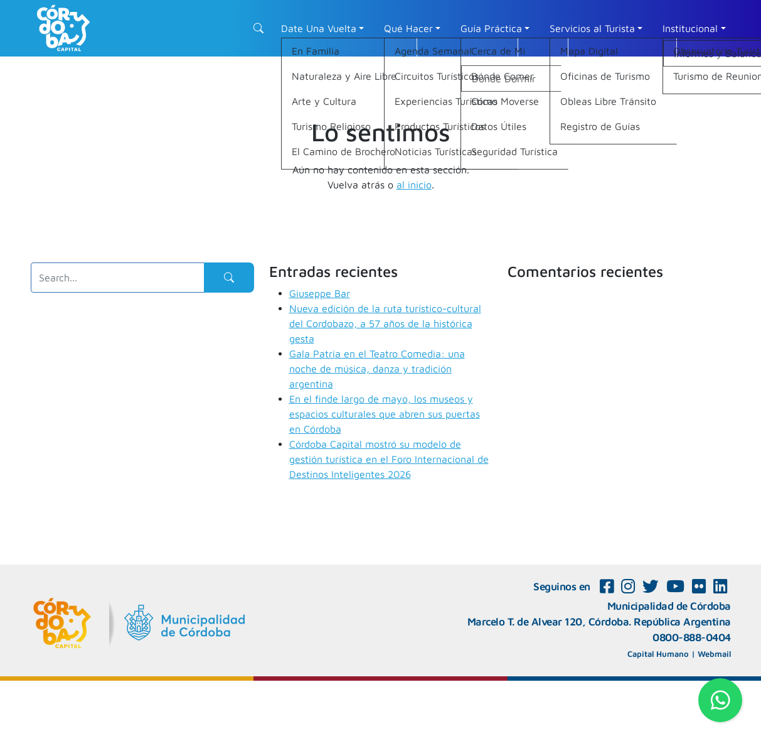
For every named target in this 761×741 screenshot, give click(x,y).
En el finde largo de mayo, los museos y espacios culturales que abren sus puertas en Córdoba (384, 414)
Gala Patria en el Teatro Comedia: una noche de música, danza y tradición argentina (377, 368)
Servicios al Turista (592, 28)
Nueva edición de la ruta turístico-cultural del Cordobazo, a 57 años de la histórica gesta (385, 323)
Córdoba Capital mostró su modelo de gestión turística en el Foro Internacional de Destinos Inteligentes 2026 (389, 459)
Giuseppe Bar (319, 293)
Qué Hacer (408, 28)
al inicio (414, 184)
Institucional (690, 28)
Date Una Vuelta (318, 28)
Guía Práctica (491, 28)
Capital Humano (658, 654)
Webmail (714, 654)
